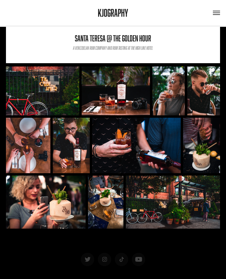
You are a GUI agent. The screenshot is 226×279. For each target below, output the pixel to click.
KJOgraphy (113, 12)
